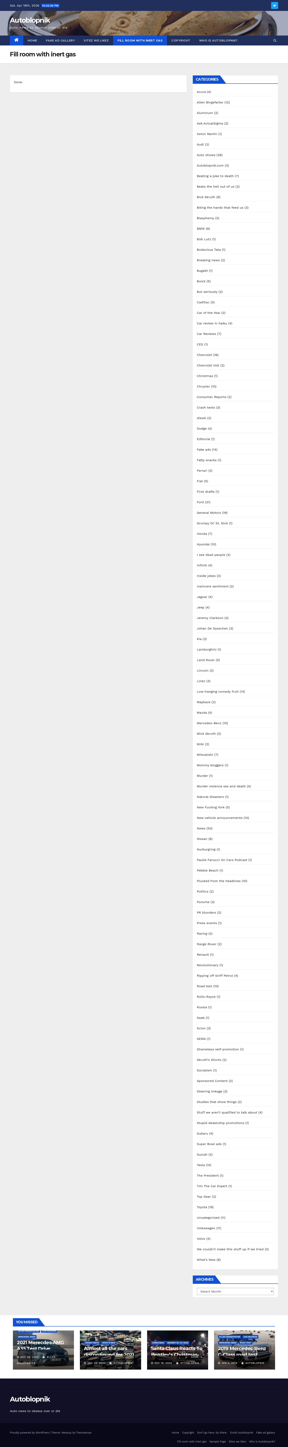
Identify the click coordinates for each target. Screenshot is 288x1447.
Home (32, 40)
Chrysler (203, 386)
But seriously (207, 292)
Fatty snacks (206, 460)
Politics (202, 891)
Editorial (203, 439)
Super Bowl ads (209, 1144)
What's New (206, 1260)
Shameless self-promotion (218, 1049)
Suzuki (202, 1154)
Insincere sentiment (213, 586)
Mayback (203, 702)
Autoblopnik (30, 20)
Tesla (201, 1165)
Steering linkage (209, 1091)
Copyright (180, 40)
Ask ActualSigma (210, 123)
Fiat (200, 481)
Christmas (205, 376)
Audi (200, 144)
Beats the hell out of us (215, 186)
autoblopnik (253, 1363)
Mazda (202, 712)
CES (200, 344)
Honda (202, 534)
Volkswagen (206, 1228)
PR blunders (206, 912)
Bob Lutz (204, 239)
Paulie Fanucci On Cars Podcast (222, 860)
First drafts (205, 492)
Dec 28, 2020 (29, 1357)
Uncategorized (208, 1217)
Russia (202, 1007)
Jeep (200, 607)
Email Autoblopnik (241, 1432)
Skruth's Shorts (209, 1060)
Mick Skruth (206, 734)
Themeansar (83, 1432)
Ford (200, 502)
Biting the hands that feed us (220, 207)
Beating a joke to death (215, 176)
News (201, 828)
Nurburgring (206, 849)
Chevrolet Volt (208, 365)
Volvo (201, 1239)
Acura (201, 92)
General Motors (209, 513)
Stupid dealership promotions (220, 1123)
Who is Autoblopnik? (218, 40)
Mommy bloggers (210, 765)
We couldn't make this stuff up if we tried (230, 1249)
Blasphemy (205, 218)
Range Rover (206, 944)
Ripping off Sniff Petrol (215, 976)
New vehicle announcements (219, 818)
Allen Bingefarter (210, 102)
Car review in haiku (212, 323)
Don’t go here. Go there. (212, 1432)
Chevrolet (204, 355)
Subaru (202, 1133)
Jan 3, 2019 (229, 1363)
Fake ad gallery (60, 40)
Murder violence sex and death (221, 786)
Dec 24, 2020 (96, 1363)
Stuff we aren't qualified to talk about (227, 1112)
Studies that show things (217, 1102)
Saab (201, 1018)
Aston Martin (207, 134)
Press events (207, 923)
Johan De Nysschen (212, 628)
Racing (202, 933)
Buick (201, 281)
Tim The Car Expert (212, 1186)
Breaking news (208, 260)
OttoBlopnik (121, 1363)
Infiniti (202, 565)
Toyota (202, 1207)
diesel (201, 418)
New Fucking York (211, 807)
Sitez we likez (96, 40)
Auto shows (206, 155)
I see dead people (211, 555)
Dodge (202, 428)
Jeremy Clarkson (210, 618)
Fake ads (204, 449)
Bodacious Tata (209, 250)
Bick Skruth (206, 197)
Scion (201, 1028)
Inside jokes (206, 576)
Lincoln (202, 670)
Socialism (204, 1070)
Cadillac (203, 302)
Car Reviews (206, 334)
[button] (274, 40)
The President (208, 1175)
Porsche (203, 902)
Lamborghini (206, 649)
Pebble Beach (207, 870)
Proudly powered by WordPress (30, 1432)
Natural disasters (210, 797)
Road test (204, 986)
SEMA (201, 1039)
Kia (199, 639)
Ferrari (202, 470)
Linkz (201, 681)
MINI (200, 744)
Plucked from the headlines (219, 881)
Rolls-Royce (206, 997)
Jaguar (202, 597)
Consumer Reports (211, 397)
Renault (203, 954)
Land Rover (206, 660)
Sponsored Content (212, 1081)
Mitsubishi (205, 755)
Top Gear (204, 1196)
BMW (201, 228)
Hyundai (203, 544)
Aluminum (205, 113)
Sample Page (217, 1441)
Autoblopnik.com (210, 165)
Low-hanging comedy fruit (218, 691)
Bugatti (202, 271)
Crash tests (206, 407)
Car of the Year (208, 313)
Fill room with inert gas (140, 40)
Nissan (202, 839)
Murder (202, 776)
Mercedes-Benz (209, 723)
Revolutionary (207, 965)
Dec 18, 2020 (163, 1363)
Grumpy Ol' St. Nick (212, 523)
